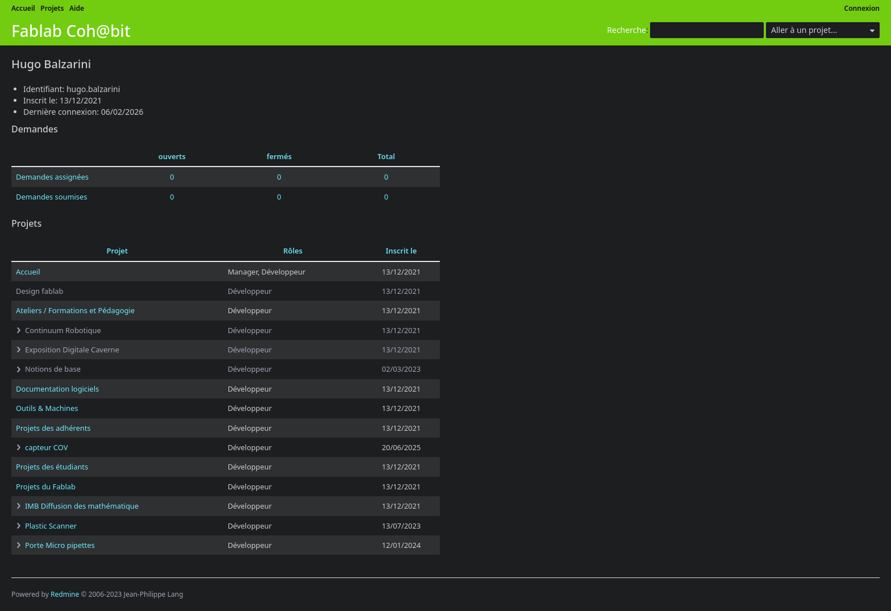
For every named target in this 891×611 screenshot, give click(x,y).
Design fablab (39, 291)
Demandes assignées (52, 177)
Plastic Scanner (51, 526)
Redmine (65, 594)
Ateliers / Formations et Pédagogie (75, 310)
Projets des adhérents (53, 428)
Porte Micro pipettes (60, 545)
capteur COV (46, 447)
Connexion (862, 8)
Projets (52, 8)
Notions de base (53, 369)
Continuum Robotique (63, 330)
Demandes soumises (51, 197)
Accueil (23, 8)
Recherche (626, 29)
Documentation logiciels (57, 389)
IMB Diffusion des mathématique (82, 506)
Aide (76, 8)
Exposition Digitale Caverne (72, 349)
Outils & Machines (47, 408)
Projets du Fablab (46, 486)
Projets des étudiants (52, 467)
